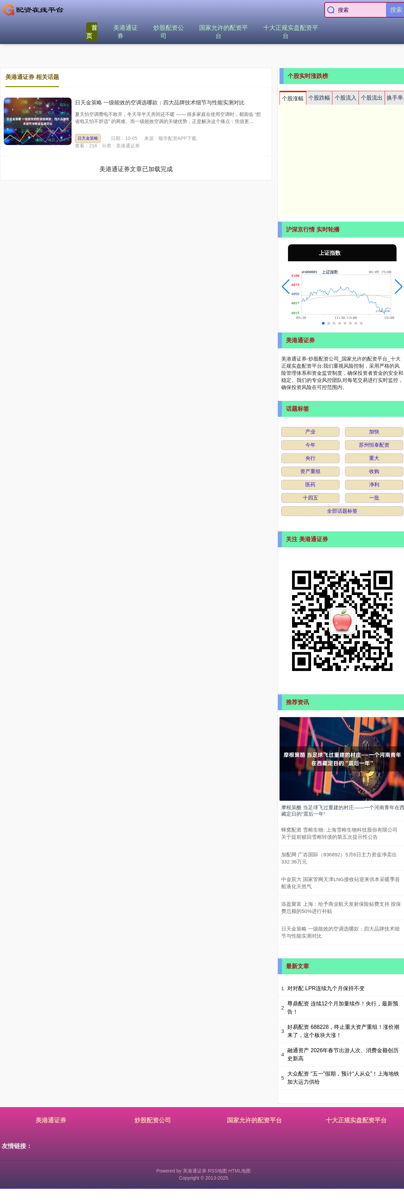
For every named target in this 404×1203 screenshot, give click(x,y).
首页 (91, 31)
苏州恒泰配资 (374, 445)
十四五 (310, 498)
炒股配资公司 (168, 31)
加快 (374, 431)
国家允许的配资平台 (223, 31)
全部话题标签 (342, 511)
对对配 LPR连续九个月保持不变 (326, 988)
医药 (310, 484)
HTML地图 (239, 1171)
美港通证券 (125, 31)
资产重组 (310, 471)
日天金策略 (88, 138)
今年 (310, 445)
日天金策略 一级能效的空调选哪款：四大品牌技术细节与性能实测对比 (160, 102)
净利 (374, 484)
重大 (374, 458)
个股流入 (346, 98)
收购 (374, 471)
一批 (374, 498)
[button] (285, 286)
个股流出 (372, 98)
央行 (310, 458)
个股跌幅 (319, 98)
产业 (310, 431)
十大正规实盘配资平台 (290, 31)
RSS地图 (217, 1171)
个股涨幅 (293, 98)
